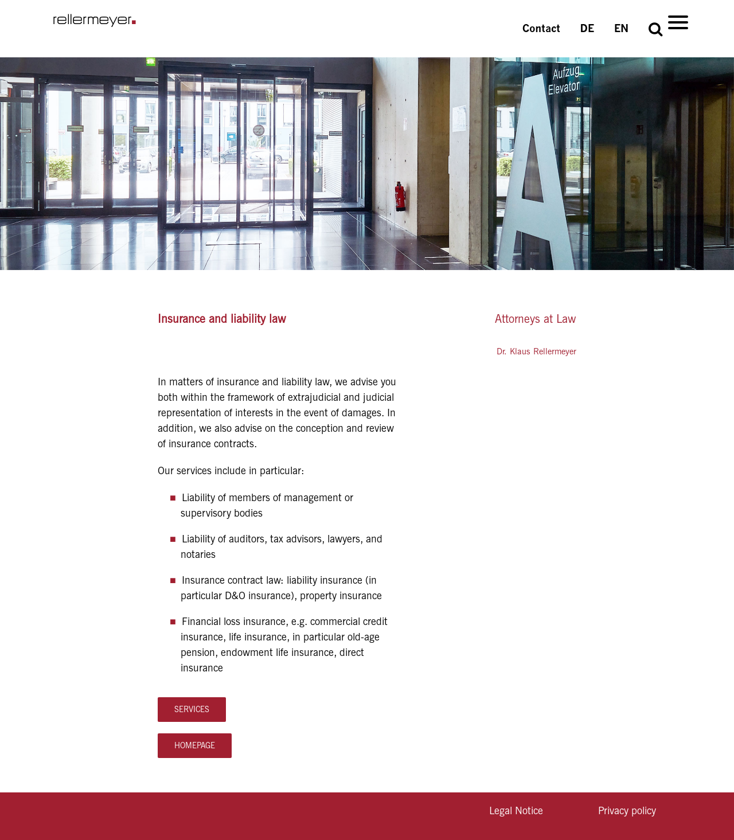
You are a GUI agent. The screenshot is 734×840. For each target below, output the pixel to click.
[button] (655, 28)
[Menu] (678, 21)
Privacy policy (627, 810)
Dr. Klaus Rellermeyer (536, 351)
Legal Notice (516, 810)
